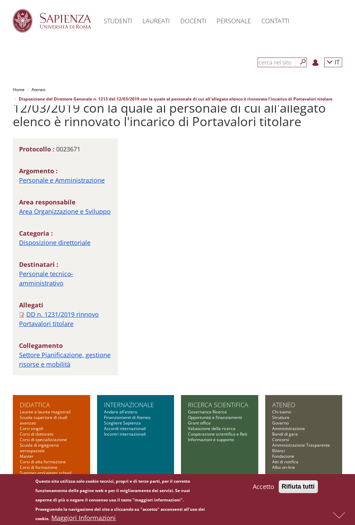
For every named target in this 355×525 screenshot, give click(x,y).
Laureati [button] (156, 21)
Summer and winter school (45, 473)
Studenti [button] (118, 21)
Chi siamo (281, 412)
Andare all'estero (120, 412)
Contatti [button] (275, 21)
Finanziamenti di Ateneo (127, 417)
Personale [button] (234, 21)
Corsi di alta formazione (43, 462)
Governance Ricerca (207, 412)
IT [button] (333, 62)
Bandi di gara (285, 434)
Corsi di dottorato (36, 434)
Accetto (263, 489)
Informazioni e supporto (211, 440)
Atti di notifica (285, 462)
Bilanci (278, 451)
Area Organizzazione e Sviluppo (65, 211)
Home (19, 90)
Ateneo (38, 90)
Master (27, 456)
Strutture (280, 417)
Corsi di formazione (39, 467)
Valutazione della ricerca (211, 428)
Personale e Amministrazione (62, 180)
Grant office (199, 423)
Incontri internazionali (125, 434)
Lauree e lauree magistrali (45, 412)
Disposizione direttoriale (54, 242)
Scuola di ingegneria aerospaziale (39, 448)
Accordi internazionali (125, 428)
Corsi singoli (31, 428)
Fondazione (283, 456)
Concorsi (280, 440)
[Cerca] (303, 62)
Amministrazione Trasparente (301, 445)
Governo (280, 423)
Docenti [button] (193, 21)
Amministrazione (288, 428)
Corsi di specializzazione (43, 440)
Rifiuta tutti (298, 489)
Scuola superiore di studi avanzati (43, 420)
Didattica (35, 405)
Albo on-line (283, 467)
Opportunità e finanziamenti (215, 417)
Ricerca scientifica (218, 405)
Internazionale (129, 405)
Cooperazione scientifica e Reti (217, 434)
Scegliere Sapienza (122, 423)
